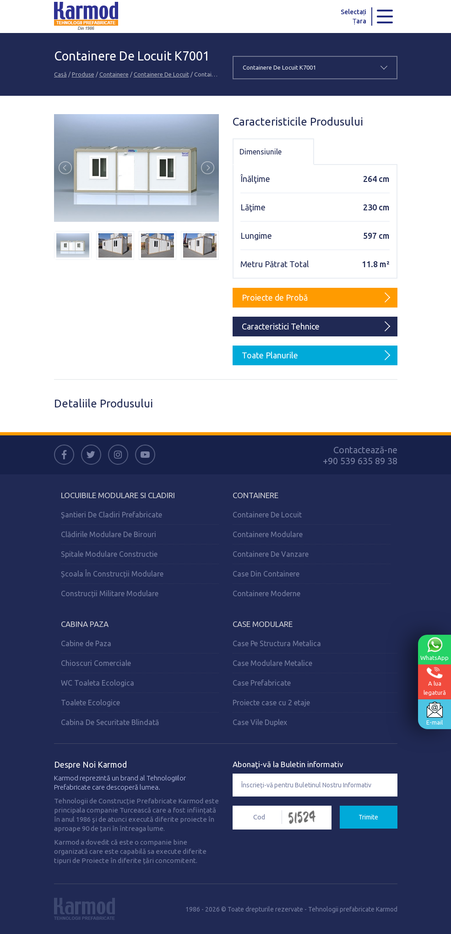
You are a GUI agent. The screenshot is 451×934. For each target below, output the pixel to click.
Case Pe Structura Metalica (277, 643)
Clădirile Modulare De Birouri (108, 534)
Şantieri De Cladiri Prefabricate (111, 515)
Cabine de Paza (86, 643)
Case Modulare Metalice (272, 663)
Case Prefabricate (262, 683)
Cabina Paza (85, 624)
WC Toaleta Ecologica (97, 683)
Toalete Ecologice (90, 702)
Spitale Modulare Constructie (109, 554)
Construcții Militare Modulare (109, 593)
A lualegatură (435, 681)
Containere (114, 74)
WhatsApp (434, 649)
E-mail (434, 713)
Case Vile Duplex (260, 722)
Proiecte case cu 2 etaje (271, 702)
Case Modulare (263, 624)
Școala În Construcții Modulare (112, 574)
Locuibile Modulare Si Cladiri (118, 495)
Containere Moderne (266, 593)
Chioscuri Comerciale (96, 663)
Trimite (368, 817)
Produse (83, 74)
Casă (60, 74)
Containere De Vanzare (271, 554)
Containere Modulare (268, 534)
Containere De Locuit (161, 74)
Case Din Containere (266, 574)
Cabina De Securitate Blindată (110, 722)
